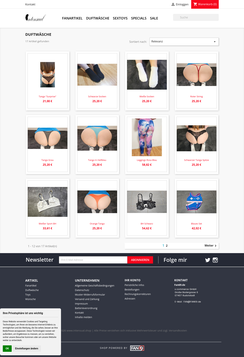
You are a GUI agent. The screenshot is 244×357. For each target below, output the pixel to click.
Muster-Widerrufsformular (90, 294)
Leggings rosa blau (147, 160)
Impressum (81, 303)
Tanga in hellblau (97, 160)
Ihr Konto (132, 280)
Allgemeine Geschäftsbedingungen (94, 285)
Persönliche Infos (134, 285)
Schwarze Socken (97, 96)
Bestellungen (132, 289)
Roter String (196, 96)
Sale (154, 18)
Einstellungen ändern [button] (26, 348)
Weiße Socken (146, 96)
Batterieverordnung (86, 308)
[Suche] (196, 17)
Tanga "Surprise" (47, 96)
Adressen (130, 298)
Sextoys (120, 18)
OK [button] (7, 348)
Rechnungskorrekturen (138, 294)
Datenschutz (82, 290)
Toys (27, 294)
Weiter (211, 246)
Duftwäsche (97, 18)
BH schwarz (147, 223)
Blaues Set (196, 223)
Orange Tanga (97, 223)
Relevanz (184, 41)
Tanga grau (47, 160)
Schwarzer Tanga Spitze (196, 160)
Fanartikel (72, 18)
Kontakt (30, 4)
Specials (138, 18)
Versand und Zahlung (87, 299)
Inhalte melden (83, 317)
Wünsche (30, 299)
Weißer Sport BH (47, 223)
